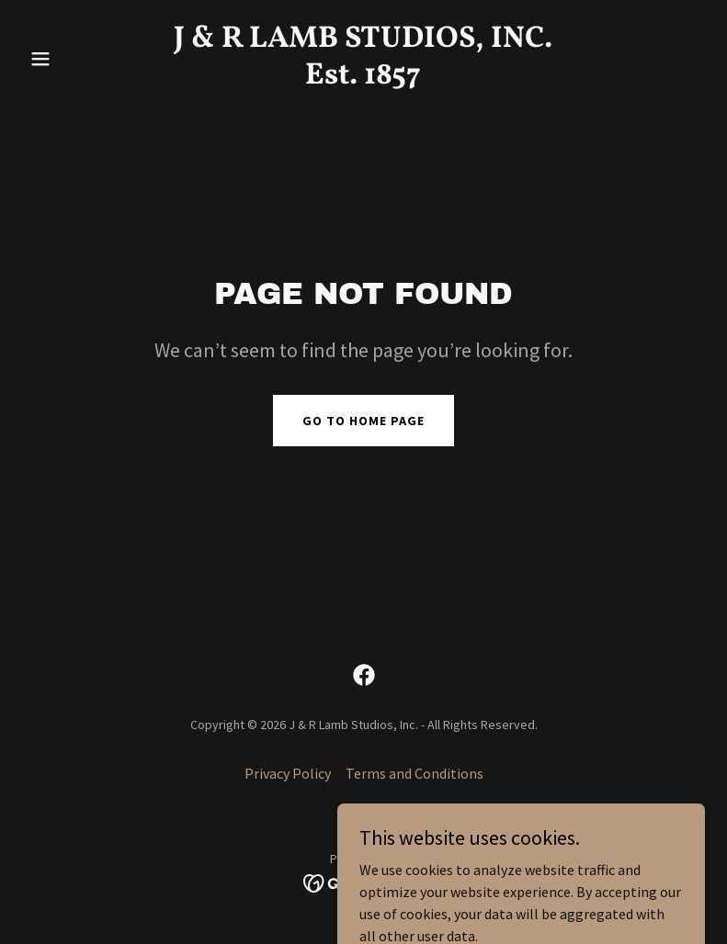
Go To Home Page (363, 420)
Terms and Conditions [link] (414, 773)
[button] (73, 58)
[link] (363, 78)
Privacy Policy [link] (287, 773)
